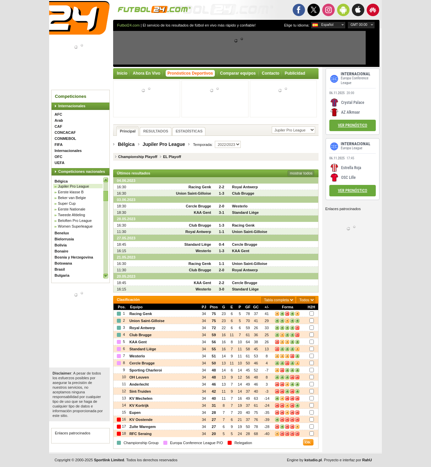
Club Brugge (243, 193)
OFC (58, 157)
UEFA (59, 163)
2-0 (221, 206)
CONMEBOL (65, 139)
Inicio (122, 73)
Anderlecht (138, 384)
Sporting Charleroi (145, 370)
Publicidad (295, 73)
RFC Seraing (140, 434)
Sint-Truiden (140, 391)
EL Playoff (172, 157)
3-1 (221, 212)
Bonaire (61, 251)
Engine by (304, 460)
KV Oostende (141, 420)
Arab (59, 120)
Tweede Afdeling (71, 215)
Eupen (135, 413)
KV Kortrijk (138, 405)
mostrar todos (301, 173)
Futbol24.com (128, 25)
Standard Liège (245, 212)
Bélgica (61, 181)
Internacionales (72, 106)
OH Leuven (139, 377)
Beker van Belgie (72, 198)
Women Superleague (75, 226)
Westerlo (239, 206)
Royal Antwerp (245, 187)
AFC (58, 114)
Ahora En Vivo (146, 73)
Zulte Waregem (142, 427)
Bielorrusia (64, 239)
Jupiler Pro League (73, 186)
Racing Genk (200, 187)
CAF (58, 126)
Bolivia (61, 245)
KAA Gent (202, 212)
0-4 (221, 244)
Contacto (270, 73)
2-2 (221, 187)
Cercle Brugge (198, 206)
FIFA (59, 145)
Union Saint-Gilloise (193, 193)
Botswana (63, 263)
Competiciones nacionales (81, 171)
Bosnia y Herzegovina (74, 257)
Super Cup (67, 203)
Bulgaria (62, 275)
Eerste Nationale (71, 209)
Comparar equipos (238, 73)
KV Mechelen (140, 398)
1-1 (221, 232)
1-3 (221, 193)
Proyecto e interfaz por (348, 460)
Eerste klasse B (71, 192)
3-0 (221, 289)
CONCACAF (65, 132)
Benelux (62, 233)
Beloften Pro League (75, 221)
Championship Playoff (137, 157)
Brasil (60, 269)
